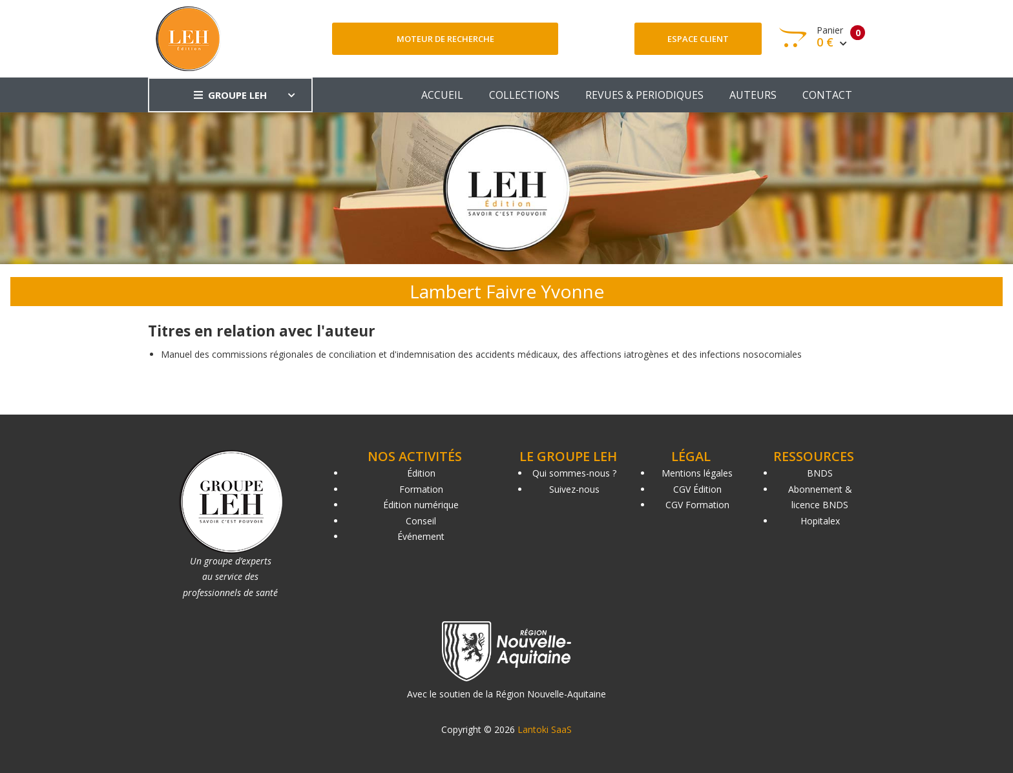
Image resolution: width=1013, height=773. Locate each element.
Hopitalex (820, 521)
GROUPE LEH (230, 94)
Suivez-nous (574, 489)
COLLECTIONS (524, 95)
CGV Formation (697, 505)
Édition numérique (421, 505)
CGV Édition (697, 489)
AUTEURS (753, 95)
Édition (421, 473)
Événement (420, 536)
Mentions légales (697, 473)
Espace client (698, 39)
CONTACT (827, 95)
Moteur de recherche (445, 39)
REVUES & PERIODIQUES (644, 95)
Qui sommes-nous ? (574, 473)
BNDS (820, 473)
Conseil (421, 521)
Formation (421, 489)
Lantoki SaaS (544, 729)
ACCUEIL (442, 95)
